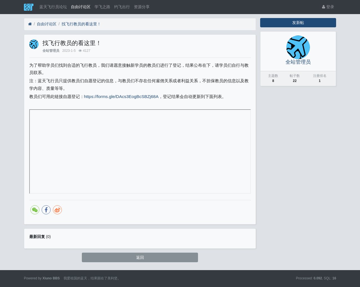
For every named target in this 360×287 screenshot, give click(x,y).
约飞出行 (122, 7)
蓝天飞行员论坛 (53, 7)
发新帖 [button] (298, 22)
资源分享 (142, 7)
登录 (328, 7)
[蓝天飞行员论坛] (30, 24)
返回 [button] (140, 257)
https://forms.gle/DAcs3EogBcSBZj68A (121, 96)
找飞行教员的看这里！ (81, 24)
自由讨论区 (81, 7)
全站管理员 (50, 51)
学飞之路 (102, 7)
